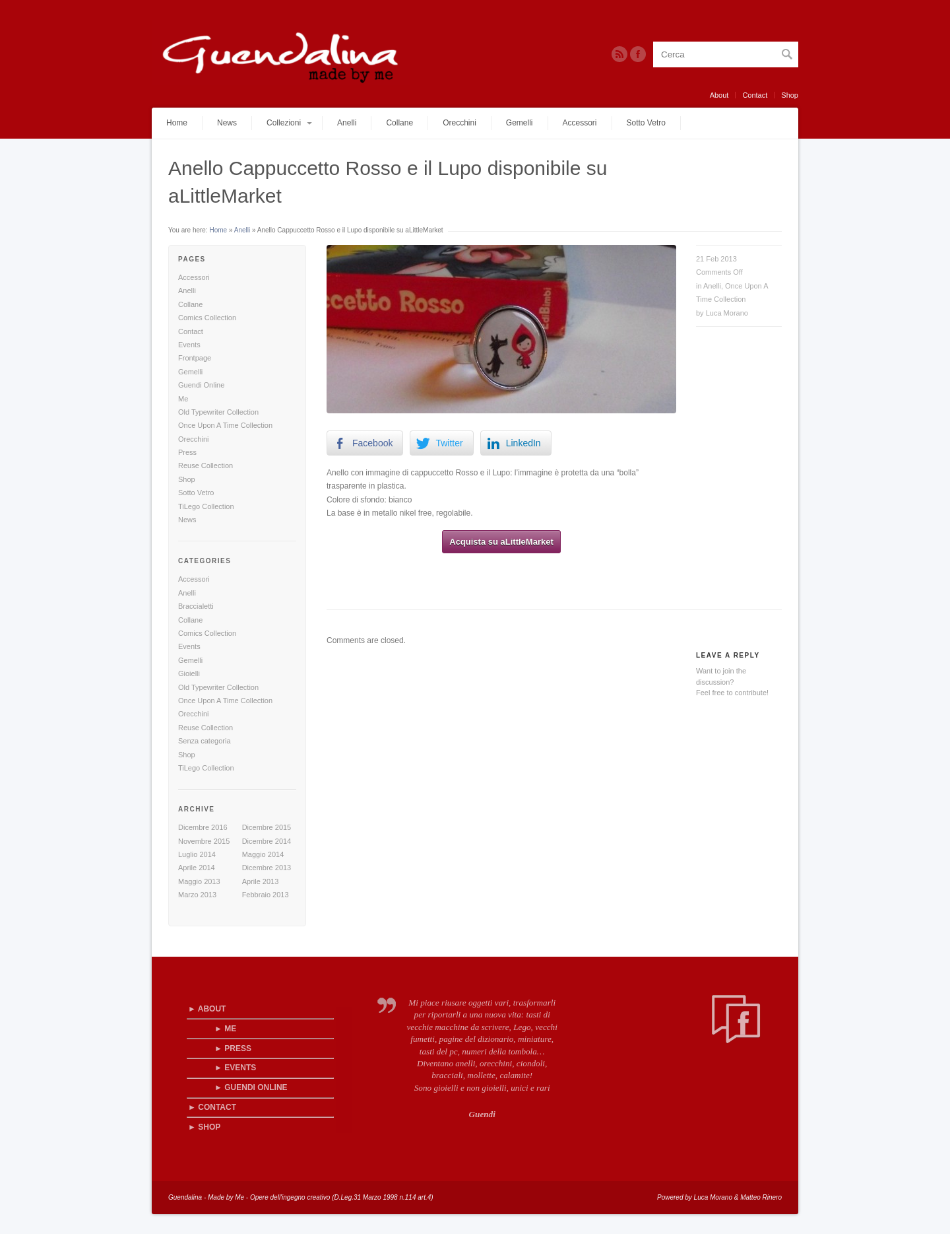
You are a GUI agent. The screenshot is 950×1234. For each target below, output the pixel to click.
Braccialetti (196, 606)
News (227, 122)
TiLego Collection (206, 506)
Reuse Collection (205, 465)
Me (183, 399)
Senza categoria (204, 741)
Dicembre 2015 (267, 827)
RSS (619, 54)
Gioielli (189, 673)
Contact (754, 95)
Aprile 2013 (260, 881)
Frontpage (194, 358)
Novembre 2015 (204, 841)
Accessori (580, 122)
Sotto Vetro (646, 122)
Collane (399, 122)
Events (189, 345)
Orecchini (459, 122)
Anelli (346, 122)
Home (176, 122)
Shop (789, 95)
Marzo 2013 (197, 895)
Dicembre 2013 (267, 868)
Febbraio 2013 (265, 895)
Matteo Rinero (761, 1197)
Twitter (638, 54)
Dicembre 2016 (203, 827)
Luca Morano (727, 313)
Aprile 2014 (196, 868)
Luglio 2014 (197, 854)
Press (187, 452)
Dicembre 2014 (267, 841)
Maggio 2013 (199, 881)
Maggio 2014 (263, 854)
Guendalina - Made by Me (206, 1197)
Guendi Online (201, 385)
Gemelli (519, 122)
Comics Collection (207, 318)
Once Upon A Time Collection (225, 425)
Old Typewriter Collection (218, 412)
